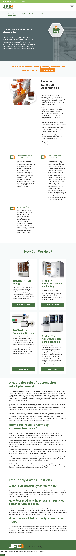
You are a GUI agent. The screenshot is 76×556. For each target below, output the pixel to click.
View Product (23, 304)
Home (10, 14)
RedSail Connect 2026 (15, 2)
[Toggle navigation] (71, 7)
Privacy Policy (54, 547)
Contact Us (48, 70)
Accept (3, 555)
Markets (15, 14)
